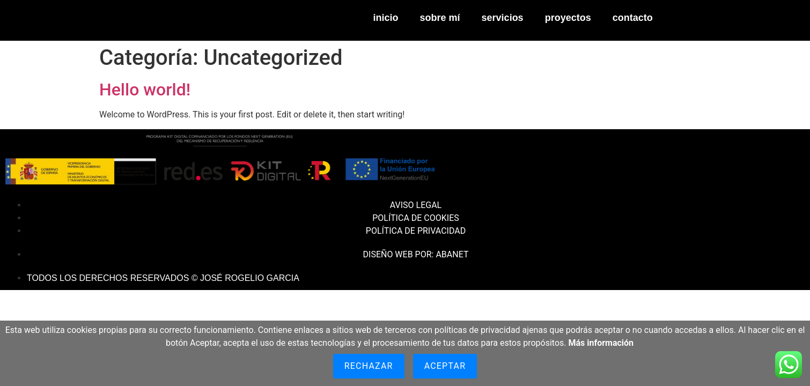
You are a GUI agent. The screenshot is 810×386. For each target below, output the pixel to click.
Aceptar (445, 366)
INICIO (386, 17)
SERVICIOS (503, 17)
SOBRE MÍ (440, 17)
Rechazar (368, 366)
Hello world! (144, 89)
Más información (601, 343)
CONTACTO (633, 17)
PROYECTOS (568, 17)
